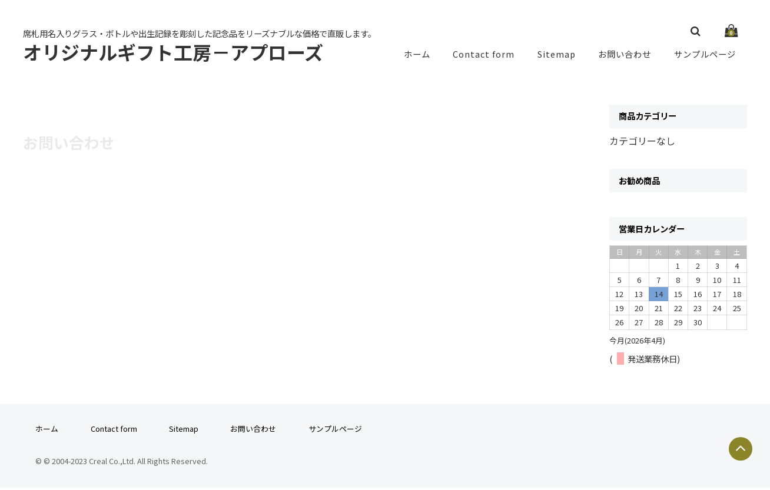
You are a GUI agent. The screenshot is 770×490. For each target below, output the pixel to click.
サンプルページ (705, 54)
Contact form (483, 54)
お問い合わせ (624, 54)
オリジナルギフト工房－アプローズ (173, 52)
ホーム (416, 54)
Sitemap (557, 54)
